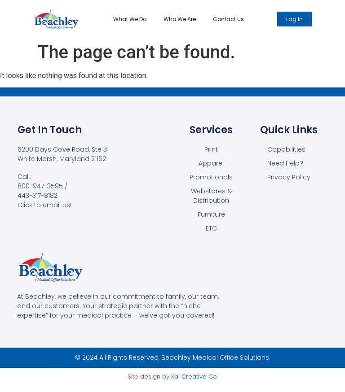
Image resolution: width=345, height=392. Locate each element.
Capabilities (286, 149)
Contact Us (228, 19)
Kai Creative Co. (194, 376)
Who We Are (180, 19)
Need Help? (285, 163)
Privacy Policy (288, 177)
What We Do (129, 19)
